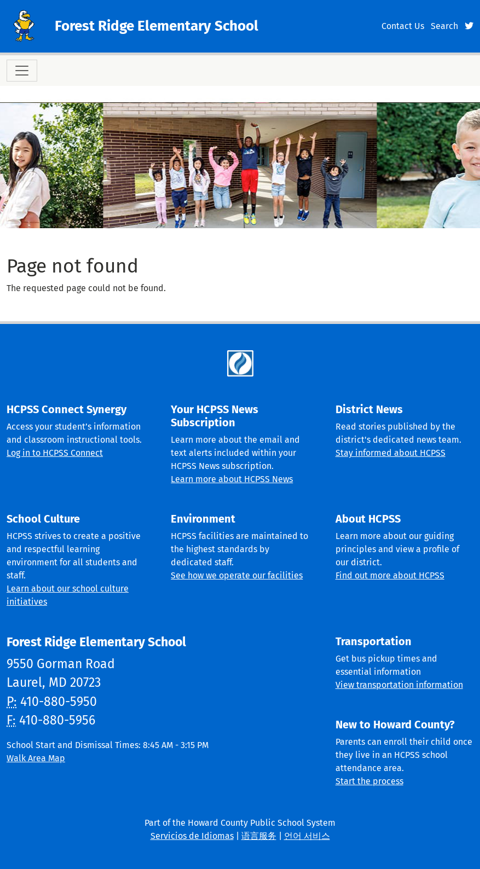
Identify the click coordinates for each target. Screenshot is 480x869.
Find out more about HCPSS (390, 575)
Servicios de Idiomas (192, 836)
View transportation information (399, 685)
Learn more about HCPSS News (232, 479)
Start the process (369, 781)
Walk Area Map (36, 758)
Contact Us (402, 26)
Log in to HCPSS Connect (55, 453)
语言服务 (258, 836)
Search (444, 26)
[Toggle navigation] (22, 71)
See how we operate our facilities (237, 575)
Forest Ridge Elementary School (156, 26)
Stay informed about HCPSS (391, 453)
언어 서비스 (307, 836)
